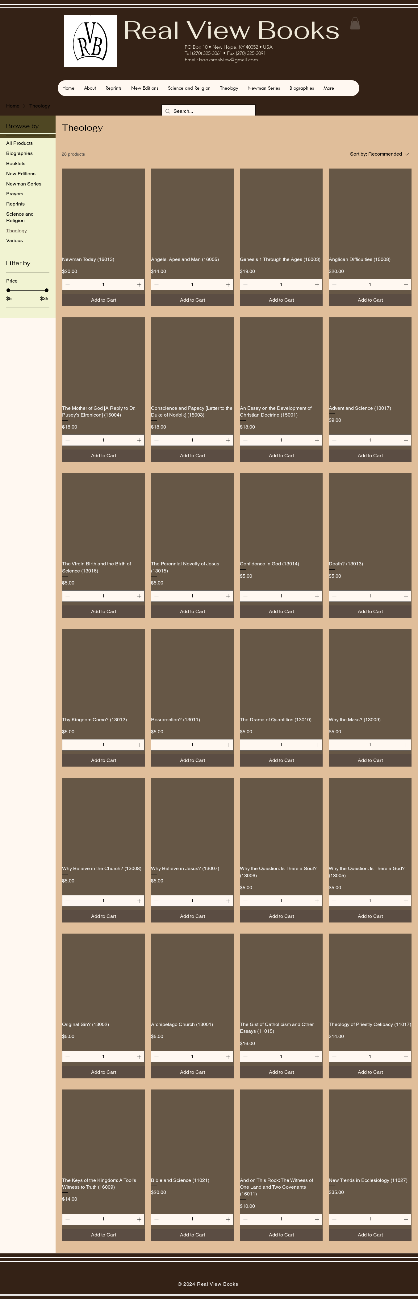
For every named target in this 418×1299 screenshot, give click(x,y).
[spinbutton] (103, 284)
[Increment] (140, 284)
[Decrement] (67, 284)
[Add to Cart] (103, 300)
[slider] (8, 290)
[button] (355, 23)
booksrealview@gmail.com (228, 60)
